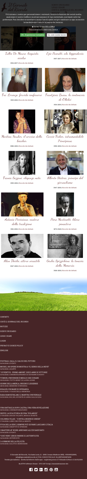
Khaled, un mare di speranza (43, 390)
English (4, 350)
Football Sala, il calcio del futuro (43, 362)
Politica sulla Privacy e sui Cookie (43, 29)
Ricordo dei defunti (26, 63)
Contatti (4, 317)
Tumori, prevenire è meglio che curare (43, 379)
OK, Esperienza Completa (32, 35)
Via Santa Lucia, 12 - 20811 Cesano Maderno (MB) (46, 454)
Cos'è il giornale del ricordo (14, 322)
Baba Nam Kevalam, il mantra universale (43, 396)
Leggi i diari (6, 336)
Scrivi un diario (8, 331)
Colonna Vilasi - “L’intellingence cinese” (43, 420)
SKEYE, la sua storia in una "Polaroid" (43, 414)
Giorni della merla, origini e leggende (43, 384)
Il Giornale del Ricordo (18, 454)
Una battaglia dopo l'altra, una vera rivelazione (43, 409)
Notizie (4, 326)
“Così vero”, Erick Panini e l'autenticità (43, 437)
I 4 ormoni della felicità (43, 442)
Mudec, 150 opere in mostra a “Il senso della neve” (43, 368)
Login (3, 341)
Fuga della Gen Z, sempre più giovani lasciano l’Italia (43, 425)
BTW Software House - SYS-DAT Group (36, 464)
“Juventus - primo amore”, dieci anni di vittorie (43, 373)
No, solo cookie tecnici (57, 35)
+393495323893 (70, 454)
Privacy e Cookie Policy (11, 345)
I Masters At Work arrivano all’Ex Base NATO (43, 431)
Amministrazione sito (60, 464)
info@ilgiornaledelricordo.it (26, 457)
